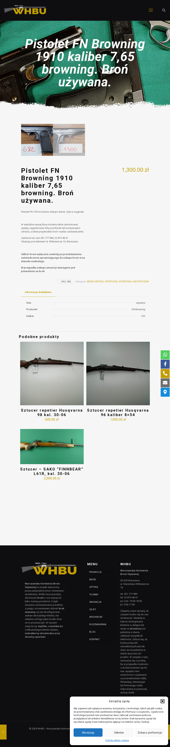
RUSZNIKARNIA (97, 624)
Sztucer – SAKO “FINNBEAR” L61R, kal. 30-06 (52, 528)
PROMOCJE (95, 572)
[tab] (38, 350)
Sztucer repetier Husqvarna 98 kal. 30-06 (52, 470)
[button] (162, 701)
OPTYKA (93, 587)
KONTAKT (94, 639)
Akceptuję (88, 732)
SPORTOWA (111, 339)
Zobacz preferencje (150, 732)
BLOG (92, 631)
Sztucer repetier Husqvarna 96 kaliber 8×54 (118, 470)
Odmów (119, 732)
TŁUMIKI (93, 594)
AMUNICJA (95, 602)
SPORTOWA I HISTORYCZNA (134, 339)
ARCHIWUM (95, 616)
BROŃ (90, 339)
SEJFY (92, 609)
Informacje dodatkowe (38, 349)
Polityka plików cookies (117, 740)
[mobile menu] (151, 10)
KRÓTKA (99, 339)
